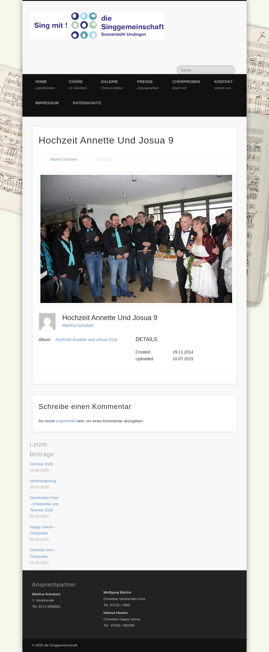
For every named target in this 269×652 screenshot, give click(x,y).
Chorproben (186, 84)
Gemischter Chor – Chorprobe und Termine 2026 (44, 503)
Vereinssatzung (43, 481)
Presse (147, 84)
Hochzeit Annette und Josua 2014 (86, 339)
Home (45, 84)
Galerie (112, 84)
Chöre (78, 84)
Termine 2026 (41, 464)
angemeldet (66, 421)
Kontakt (223, 84)
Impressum (47, 103)
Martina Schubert (63, 159)
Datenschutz (87, 103)
